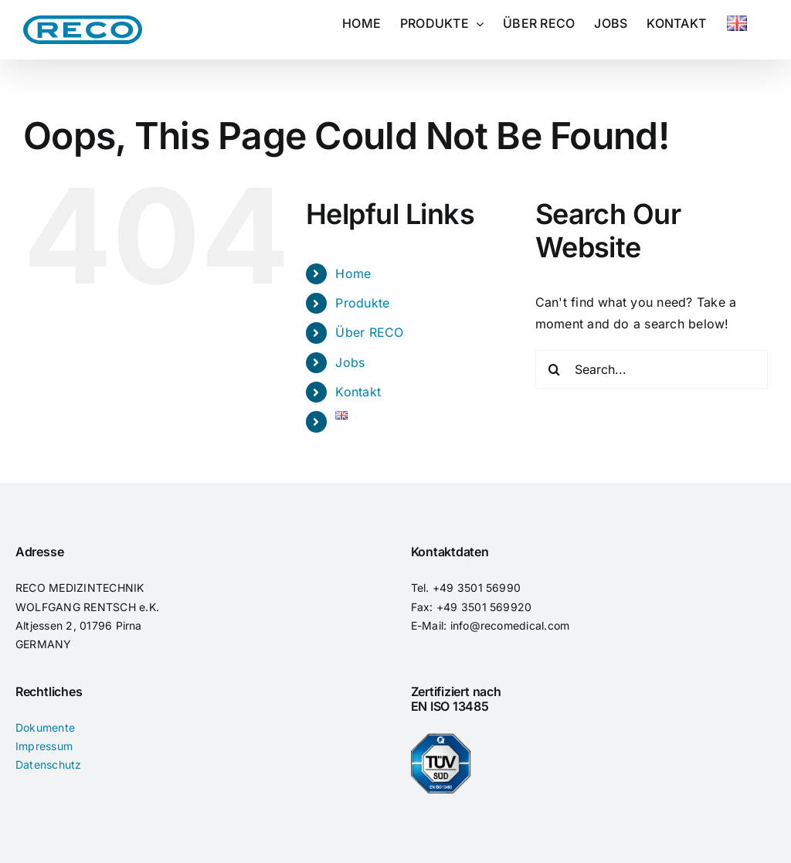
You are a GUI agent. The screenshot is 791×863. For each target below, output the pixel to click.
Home (353, 273)
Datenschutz (48, 764)
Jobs (350, 362)
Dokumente (45, 727)
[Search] (554, 369)
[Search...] (651, 369)
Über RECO (369, 332)
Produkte (362, 303)
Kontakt (358, 391)
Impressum (44, 746)
